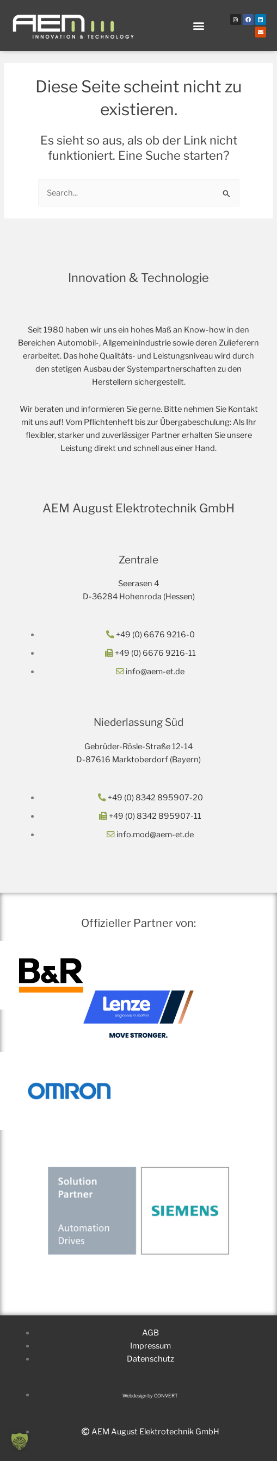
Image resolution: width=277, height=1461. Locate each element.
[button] (198, 26)
